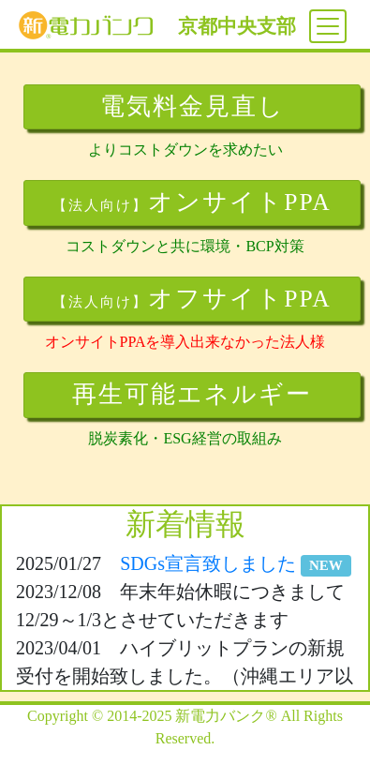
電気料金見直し (192, 106)
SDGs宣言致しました (235, 563)
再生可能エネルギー (192, 394)
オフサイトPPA (192, 298)
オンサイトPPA (192, 202)
